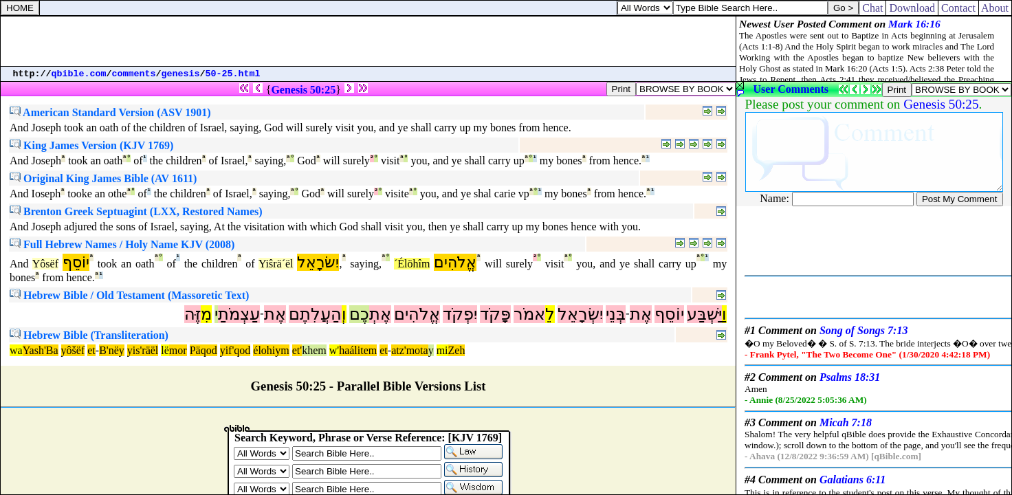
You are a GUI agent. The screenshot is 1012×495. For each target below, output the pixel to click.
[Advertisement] (368, 41)
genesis (181, 74)
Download (912, 8)
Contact (958, 8)
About (995, 8)
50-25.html (233, 74)
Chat (872, 8)
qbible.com (79, 74)
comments (134, 74)
